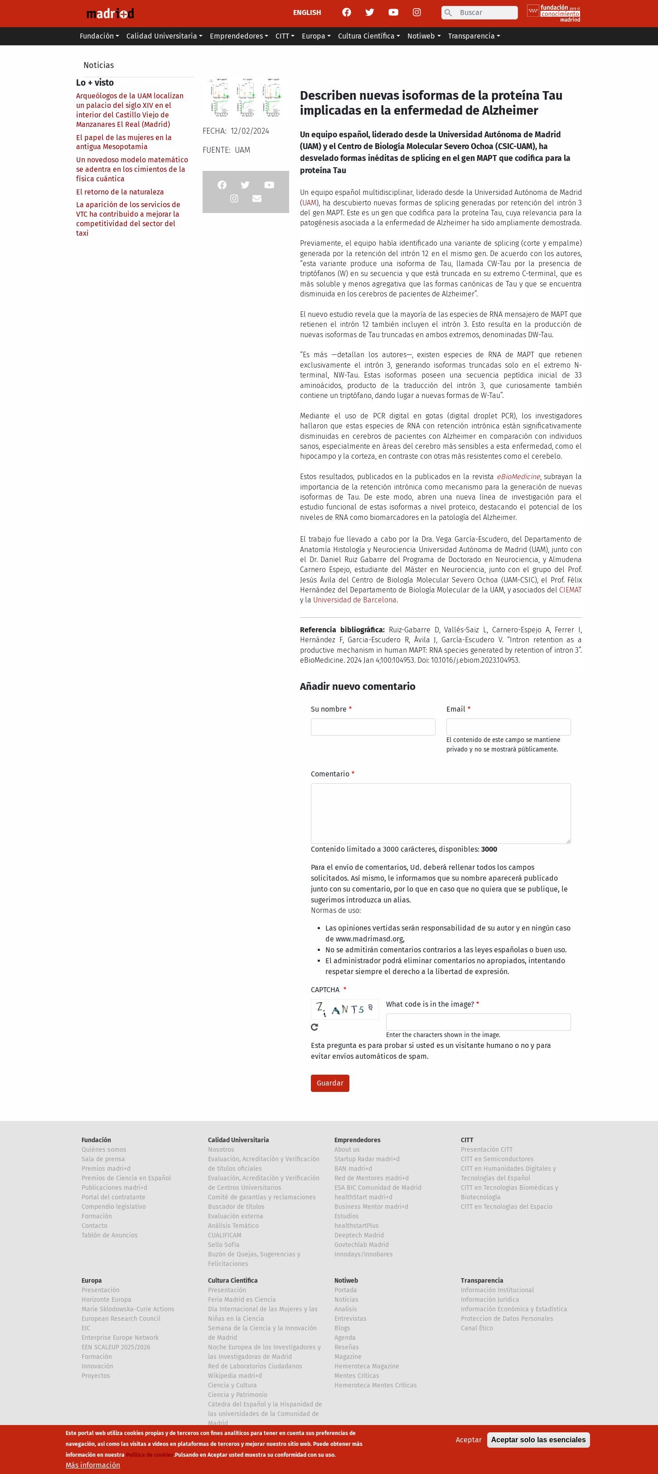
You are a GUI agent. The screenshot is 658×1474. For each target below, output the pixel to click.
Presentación (101, 1290)
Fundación (96, 1140)
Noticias (98, 65)
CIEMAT (570, 590)
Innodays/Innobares (363, 1254)
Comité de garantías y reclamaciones (262, 1197)
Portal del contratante (113, 1197)
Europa (92, 1281)
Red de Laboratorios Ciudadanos (255, 1366)
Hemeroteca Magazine (366, 1366)
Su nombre (329, 709)
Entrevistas (350, 1319)
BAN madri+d (353, 1169)
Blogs (342, 1328)
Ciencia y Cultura (232, 1385)
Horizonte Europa (106, 1300)
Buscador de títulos (236, 1207)
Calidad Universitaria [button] (161, 36)
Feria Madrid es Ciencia (242, 1300)
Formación (97, 1216)
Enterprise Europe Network (120, 1338)
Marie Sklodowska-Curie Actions (128, 1309)
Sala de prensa (103, 1159)
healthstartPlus (356, 1226)
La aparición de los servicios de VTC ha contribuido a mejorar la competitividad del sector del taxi (128, 218)
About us (347, 1150)
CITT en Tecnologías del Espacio (506, 1207)
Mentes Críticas (356, 1376)
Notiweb (346, 1281)
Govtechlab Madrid (361, 1245)
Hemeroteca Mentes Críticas (375, 1385)
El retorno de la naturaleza (120, 192)
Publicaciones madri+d (114, 1188)
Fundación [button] (97, 36)
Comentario (330, 774)
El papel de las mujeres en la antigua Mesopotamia (124, 142)
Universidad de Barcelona (355, 600)
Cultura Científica (233, 1281)
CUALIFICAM (225, 1235)
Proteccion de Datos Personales (507, 1319)
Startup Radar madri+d (367, 1159)
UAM (309, 203)
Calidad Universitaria (238, 1140)
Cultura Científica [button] (366, 36)
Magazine (348, 1357)
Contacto (94, 1226)
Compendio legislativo (114, 1207)
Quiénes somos (104, 1150)
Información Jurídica (490, 1300)
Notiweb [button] (421, 36)
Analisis (345, 1309)
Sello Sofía (224, 1245)
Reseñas (346, 1347)
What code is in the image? (430, 1004)
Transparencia (482, 1281)
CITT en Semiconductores (497, 1159)
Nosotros (221, 1150)
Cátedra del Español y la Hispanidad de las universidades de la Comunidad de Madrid (265, 1414)
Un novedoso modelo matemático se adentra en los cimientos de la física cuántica (132, 169)
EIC (86, 1328)
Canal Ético (477, 1328)
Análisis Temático (233, 1226)
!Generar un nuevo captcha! (314, 1027)
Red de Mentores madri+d (371, 1178)
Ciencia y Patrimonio (237, 1395)
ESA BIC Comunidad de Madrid (377, 1188)
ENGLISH (307, 12)
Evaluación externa (235, 1216)
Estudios (346, 1216)
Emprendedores (357, 1140)
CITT (467, 1140)
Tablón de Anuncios (110, 1235)
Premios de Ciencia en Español (126, 1178)
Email (455, 709)
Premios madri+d (106, 1169)
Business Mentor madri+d (371, 1207)
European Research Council (121, 1319)
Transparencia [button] (471, 36)
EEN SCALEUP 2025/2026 (116, 1347)
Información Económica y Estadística (514, 1309)
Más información (93, 1466)
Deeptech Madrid (359, 1235)
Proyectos (96, 1376)
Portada (345, 1290)
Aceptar (469, 1440)
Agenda (345, 1338)
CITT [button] (282, 36)
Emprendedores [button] (236, 36)
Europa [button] (313, 36)
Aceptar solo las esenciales (538, 1441)
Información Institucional (497, 1290)
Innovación (97, 1366)
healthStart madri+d (363, 1197)
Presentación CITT (487, 1150)
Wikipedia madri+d (235, 1376)
